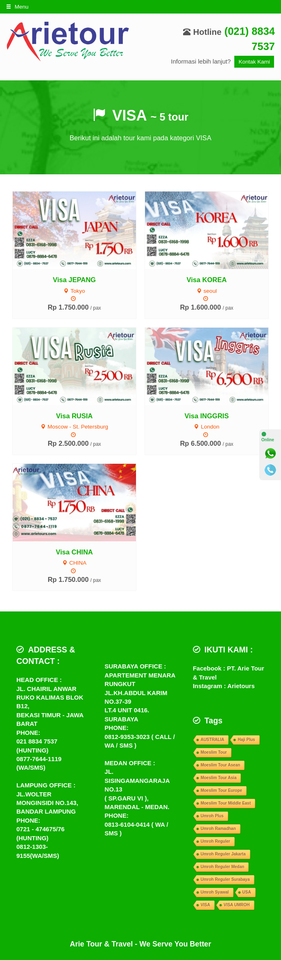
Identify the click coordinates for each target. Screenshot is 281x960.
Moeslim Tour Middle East (226, 803)
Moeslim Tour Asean (220, 765)
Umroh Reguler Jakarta (223, 854)
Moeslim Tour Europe (221, 790)
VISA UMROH (237, 905)
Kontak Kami (254, 62)
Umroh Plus (212, 816)
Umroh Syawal (215, 892)
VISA (205, 905)
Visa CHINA (74, 552)
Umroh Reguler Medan (223, 866)
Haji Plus (246, 739)
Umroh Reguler (215, 841)
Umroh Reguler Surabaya (225, 879)
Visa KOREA (207, 279)
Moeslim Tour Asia (219, 777)
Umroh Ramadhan (218, 828)
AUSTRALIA (212, 739)
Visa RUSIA (74, 416)
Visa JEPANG (74, 279)
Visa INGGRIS (207, 416)
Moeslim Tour (214, 752)
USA (246, 892)
